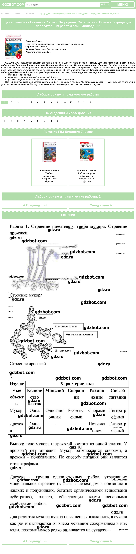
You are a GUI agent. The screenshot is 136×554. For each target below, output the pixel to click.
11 (71, 102)
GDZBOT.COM (13, 4)
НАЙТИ (104, 4)
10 (64, 102)
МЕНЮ (122, 4)
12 (77, 102)
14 (91, 102)
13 (84, 102)
